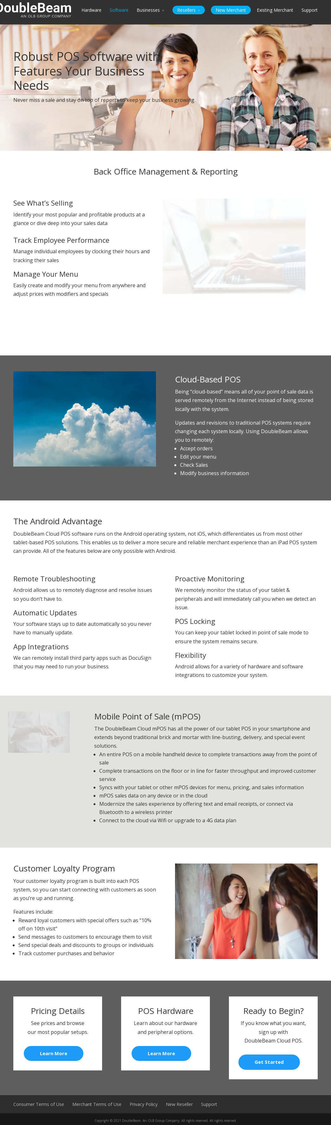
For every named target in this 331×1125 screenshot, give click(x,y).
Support (310, 10)
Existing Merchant (275, 10)
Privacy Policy (144, 1104)
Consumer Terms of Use (38, 1104)
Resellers (186, 10)
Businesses (148, 10)
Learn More (53, 1053)
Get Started (269, 1062)
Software (119, 10)
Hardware (91, 10)
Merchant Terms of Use (96, 1104)
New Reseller (179, 1104)
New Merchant (231, 10)
